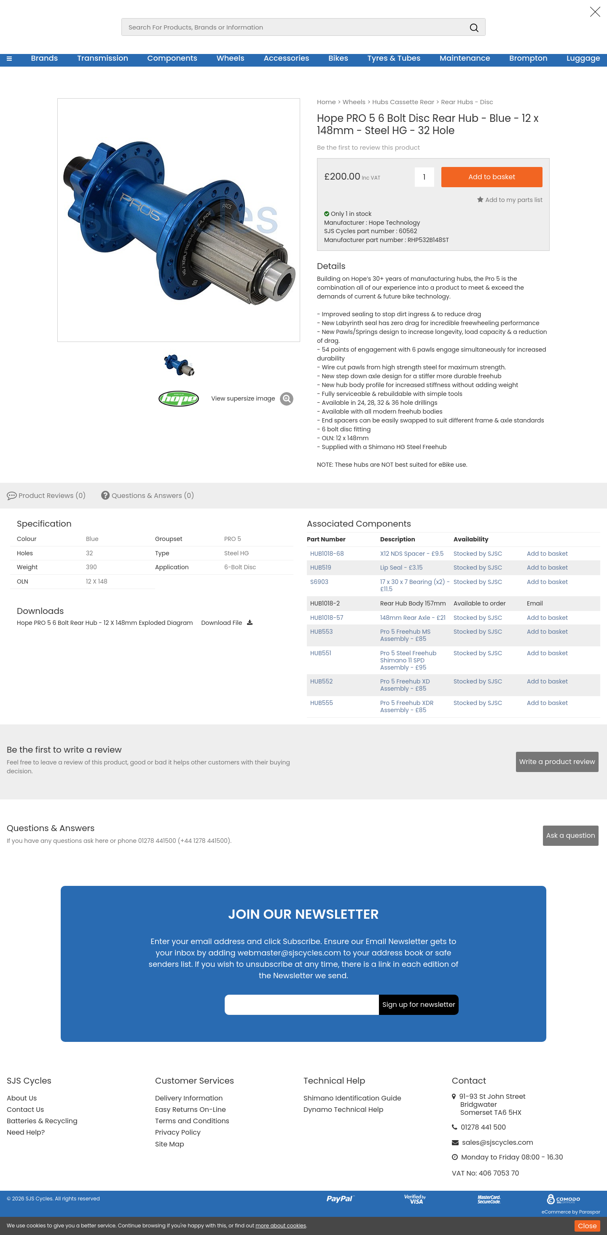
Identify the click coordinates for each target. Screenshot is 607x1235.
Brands (44, 58)
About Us (22, 1098)
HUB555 (321, 703)
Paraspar (589, 1211)
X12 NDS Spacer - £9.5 (412, 553)
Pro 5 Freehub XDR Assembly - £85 (406, 706)
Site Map (169, 1144)
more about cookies (280, 1225)
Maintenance (465, 58)
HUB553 (321, 631)
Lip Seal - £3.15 (401, 567)
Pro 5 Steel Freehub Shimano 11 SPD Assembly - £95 (408, 660)
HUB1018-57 (326, 617)
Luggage (583, 58)
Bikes (338, 58)
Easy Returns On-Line (190, 1109)
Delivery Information (189, 1098)
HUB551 (320, 653)
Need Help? (26, 1132)
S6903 (319, 582)
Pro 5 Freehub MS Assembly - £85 (405, 635)
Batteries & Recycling (42, 1121)
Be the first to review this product (368, 147)
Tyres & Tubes (394, 58)
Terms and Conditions (192, 1121)
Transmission (102, 58)
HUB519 (320, 567)
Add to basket (547, 553)
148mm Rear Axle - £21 (413, 617)
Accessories (286, 58)
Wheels (230, 58)
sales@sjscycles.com (497, 1142)
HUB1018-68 (327, 553)
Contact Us (25, 1109)
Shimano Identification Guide (352, 1098)
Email (535, 603)
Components (173, 58)
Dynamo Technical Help (344, 1109)
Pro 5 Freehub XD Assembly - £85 (405, 685)
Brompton (528, 58)
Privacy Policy (178, 1132)
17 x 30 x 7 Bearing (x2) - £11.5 (415, 585)
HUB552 (321, 681)
